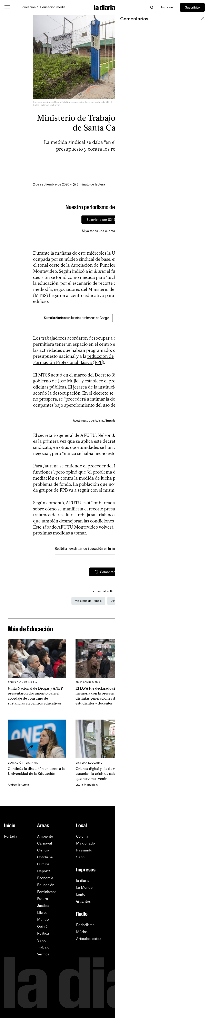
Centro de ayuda (191, 901)
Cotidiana (45, 857)
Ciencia (43, 850)
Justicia (43, 905)
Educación (28, 7)
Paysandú (84, 850)
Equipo (126, 947)
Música (82, 932)
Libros (42, 912)
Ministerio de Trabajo (88, 601)
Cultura (43, 864)
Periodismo (85, 925)
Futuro (42, 899)
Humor (126, 875)
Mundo (43, 919)
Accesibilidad (188, 915)
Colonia (82, 836)
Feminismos (46, 892)
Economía (45, 878)
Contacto (184, 929)
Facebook (185, 871)
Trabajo (43, 947)
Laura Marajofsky (87, 784)
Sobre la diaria (133, 940)
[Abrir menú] (7, 7)
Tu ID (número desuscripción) (135, 914)
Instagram (185, 864)
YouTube (184, 850)
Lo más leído (131, 836)
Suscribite (192, 7)
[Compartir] (135, 168)
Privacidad (186, 922)
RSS (180, 843)
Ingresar (167, 7)
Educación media (53, 7)
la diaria (82, 880)
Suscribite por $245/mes (105, 220)
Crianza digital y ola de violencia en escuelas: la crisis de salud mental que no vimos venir (104, 773)
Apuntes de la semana (139, 850)
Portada (10, 836)
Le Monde (84, 887)
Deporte (44, 871)
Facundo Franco (153, 704)
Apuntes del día (134, 843)
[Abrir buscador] (152, 7)
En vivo (127, 857)
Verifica (43, 954)
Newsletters (187, 836)
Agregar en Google (133, 318)
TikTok (182, 878)
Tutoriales (185, 908)
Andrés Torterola (18, 784)
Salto (80, 857)
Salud (42, 940)
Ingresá (121, 231)
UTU (113, 601)
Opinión (43, 926)
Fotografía (129, 868)
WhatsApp (185, 857)
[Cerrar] (202, 207)
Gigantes (83, 901)
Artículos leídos (88, 938)
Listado (127, 905)
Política (43, 933)
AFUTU (130, 601)
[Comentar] (163, 168)
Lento (80, 894)
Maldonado (85, 843)
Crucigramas (131, 882)
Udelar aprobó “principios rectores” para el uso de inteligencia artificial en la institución (172, 693)
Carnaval (44, 843)
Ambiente (45, 836)
